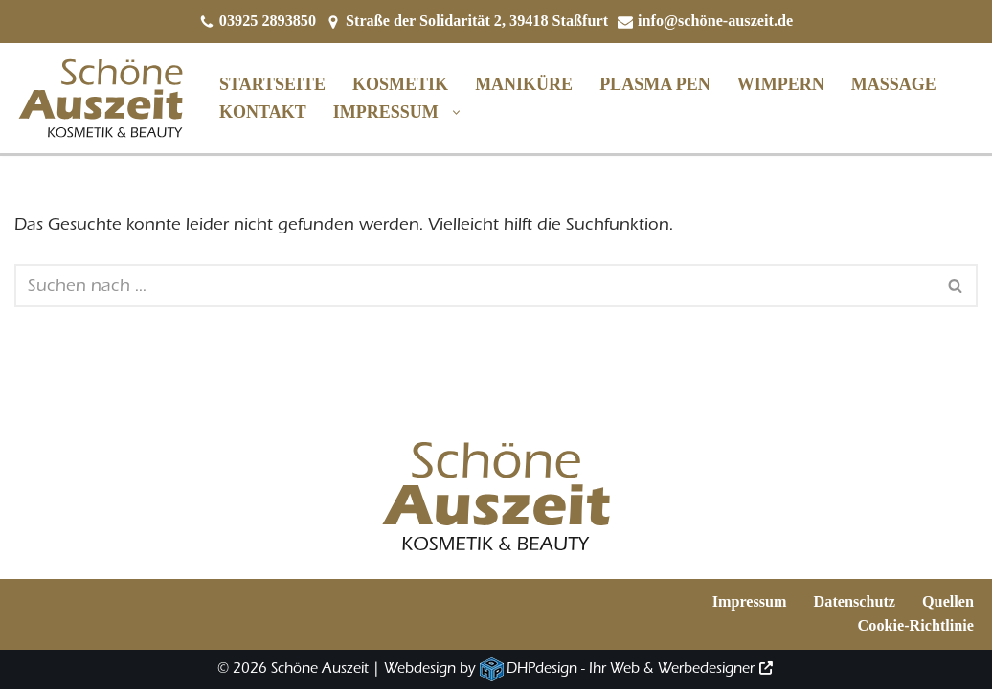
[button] (451, 112)
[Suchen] (474, 285)
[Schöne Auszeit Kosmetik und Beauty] (100, 98)
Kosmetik (400, 84)
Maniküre (524, 84)
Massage (893, 84)
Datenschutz (854, 602)
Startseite (272, 84)
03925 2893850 (267, 21)
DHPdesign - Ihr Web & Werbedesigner (631, 668)
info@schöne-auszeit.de (715, 21)
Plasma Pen (654, 84)
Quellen (948, 602)
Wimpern (780, 84)
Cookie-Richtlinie (916, 625)
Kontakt (262, 112)
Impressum (749, 602)
